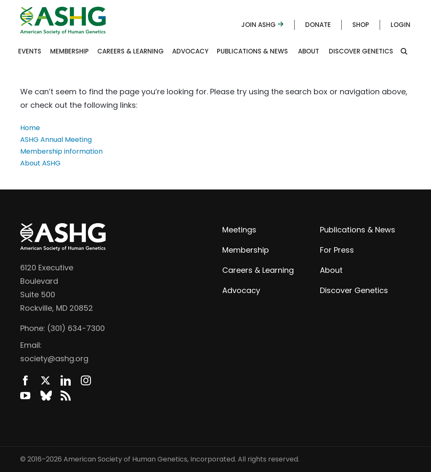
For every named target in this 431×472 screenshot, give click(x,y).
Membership (69, 51)
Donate (318, 24)
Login (400, 24)
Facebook (25, 381)
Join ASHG (262, 24)
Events (29, 51)
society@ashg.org (54, 358)
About (308, 51)
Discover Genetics (361, 51)
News (66, 396)
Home (30, 128)
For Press (337, 250)
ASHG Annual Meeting (56, 139)
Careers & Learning (130, 51)
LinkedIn (66, 381)
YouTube (25, 396)
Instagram (86, 381)
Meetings (239, 229)
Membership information (61, 151)
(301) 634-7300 (76, 328)
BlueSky (45, 396)
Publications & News (252, 51)
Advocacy (190, 51)
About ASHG (40, 163)
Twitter (45, 381)
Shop (360, 24)
